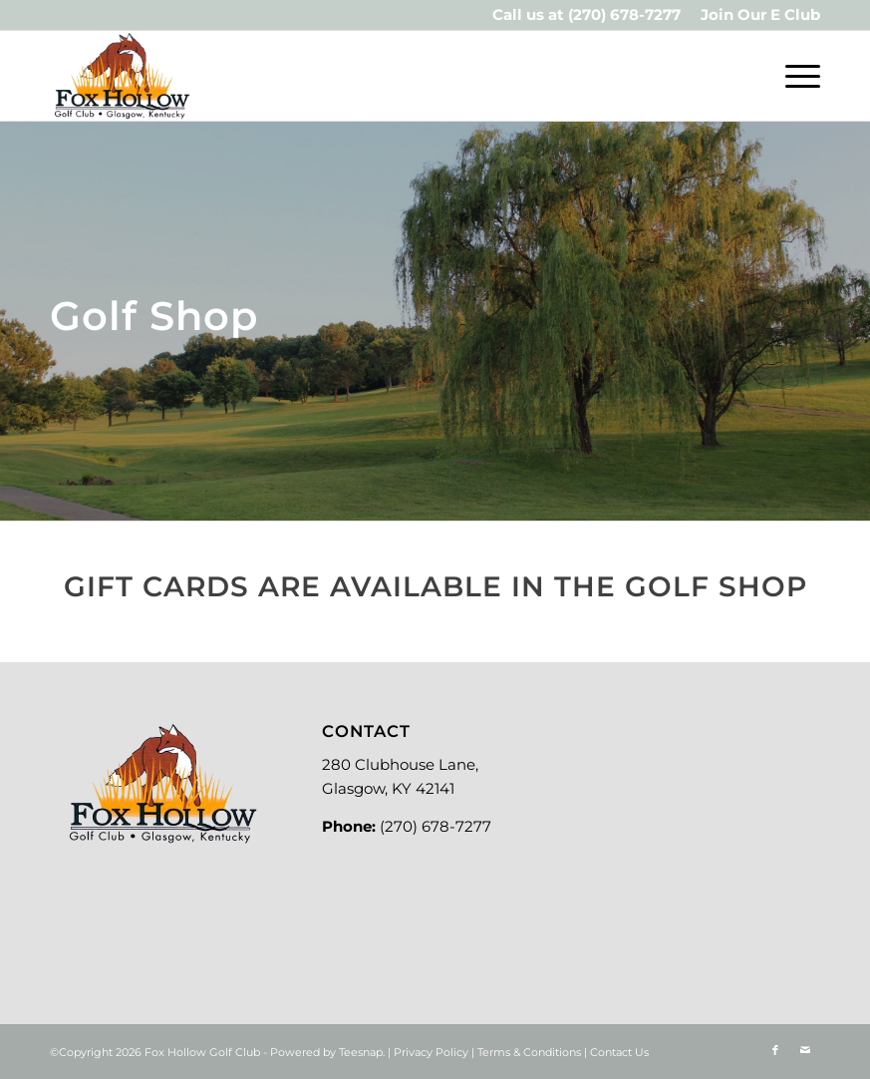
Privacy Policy (431, 1052)
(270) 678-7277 (624, 14)
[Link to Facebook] (775, 1050)
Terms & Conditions (529, 1052)
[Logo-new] (121, 76)
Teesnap (361, 1052)
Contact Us (619, 1052)
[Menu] (792, 76)
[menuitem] (755, 15)
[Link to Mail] (805, 1050)
